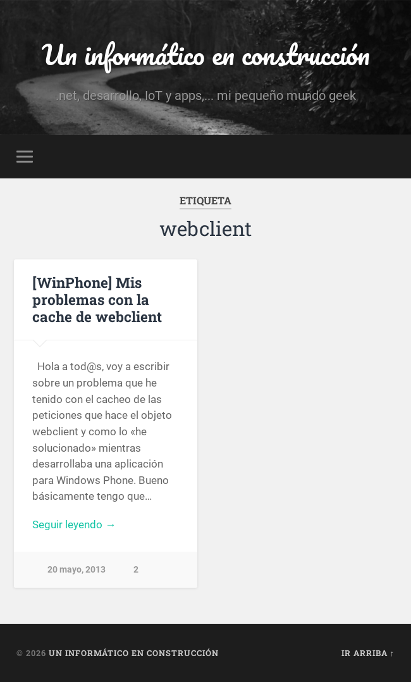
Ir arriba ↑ (368, 653)
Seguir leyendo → (74, 524)
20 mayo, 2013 (76, 569)
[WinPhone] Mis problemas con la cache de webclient (97, 299)
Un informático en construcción (206, 54)
